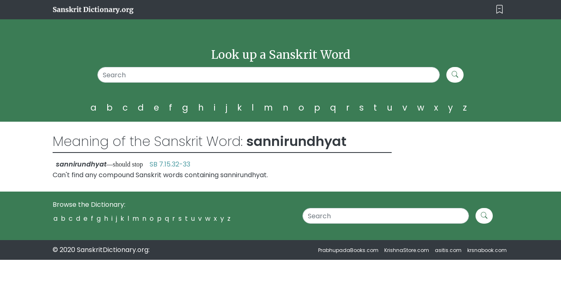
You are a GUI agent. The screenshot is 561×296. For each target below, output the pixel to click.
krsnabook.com (487, 250)
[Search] (268, 75)
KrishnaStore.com (406, 250)
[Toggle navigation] (499, 10)
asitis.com (448, 250)
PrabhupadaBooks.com (348, 250)
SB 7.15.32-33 (170, 164)
